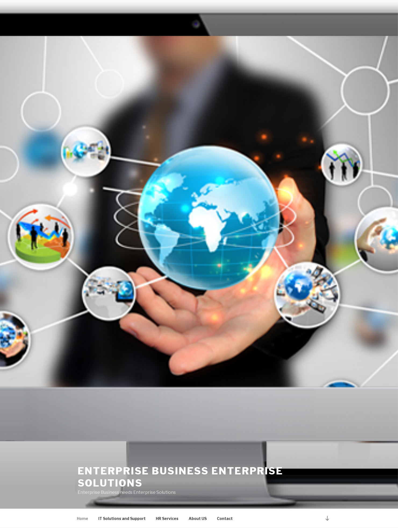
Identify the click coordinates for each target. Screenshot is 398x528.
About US (198, 518)
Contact (225, 518)
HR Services (167, 518)
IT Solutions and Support (122, 518)
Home (82, 518)
